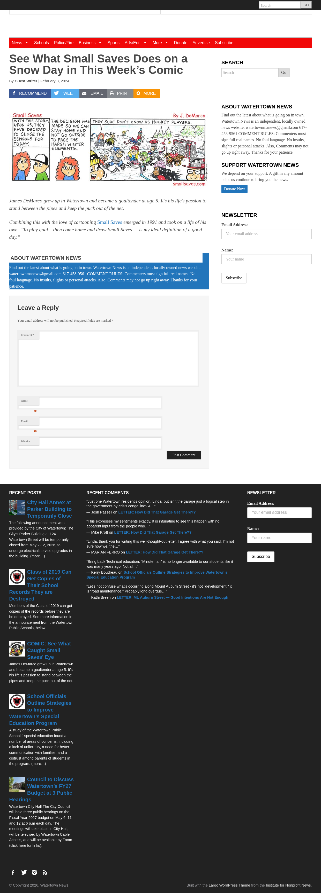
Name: (227, 250)
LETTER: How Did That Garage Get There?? (157, 512)
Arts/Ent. (137, 43)
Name (29, 402)
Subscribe (224, 43)
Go (283, 72)
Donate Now (234, 189)
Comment (27, 335)
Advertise (201, 43)
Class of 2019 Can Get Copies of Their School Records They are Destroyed (40, 585)
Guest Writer (26, 81)
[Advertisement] (260, 328)
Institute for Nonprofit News (288, 885)
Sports (114, 43)
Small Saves (109, 222)
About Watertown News (46, 258)
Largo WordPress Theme (229, 885)
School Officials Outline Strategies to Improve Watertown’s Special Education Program (40, 709)
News (22, 43)
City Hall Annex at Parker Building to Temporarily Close (49, 509)
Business (92, 43)
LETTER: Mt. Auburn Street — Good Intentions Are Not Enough (172, 597)
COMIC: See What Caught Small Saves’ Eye (49, 650)
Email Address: (235, 225)
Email (29, 422)
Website (25, 441)
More (162, 43)
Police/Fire (64, 43)
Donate (181, 43)
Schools (41, 43)
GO (306, 5)
